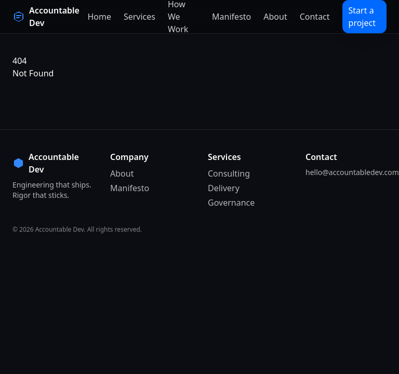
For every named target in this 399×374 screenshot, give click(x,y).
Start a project (362, 17)
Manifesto (231, 16)
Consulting (229, 173)
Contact (315, 16)
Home (99, 16)
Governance (231, 202)
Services (139, 16)
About (275, 16)
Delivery (224, 188)
